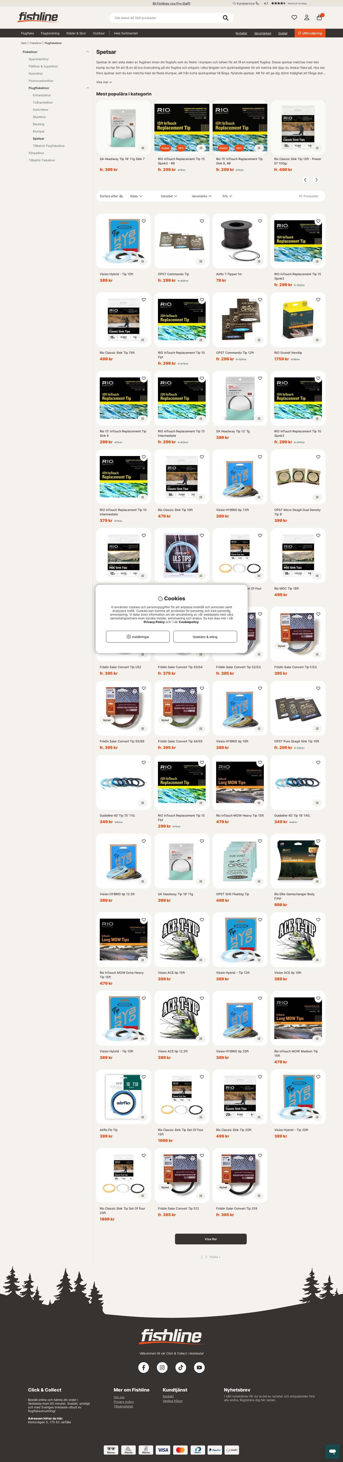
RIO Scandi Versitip (288, 352)
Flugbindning (50, 33)
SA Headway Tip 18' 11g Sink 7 (122, 159)
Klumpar (39, 131)
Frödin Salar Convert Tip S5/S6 (122, 741)
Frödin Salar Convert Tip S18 (236, 1208)
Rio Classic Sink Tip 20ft (233, 1130)
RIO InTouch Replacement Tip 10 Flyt (181, 355)
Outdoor (99, 33)
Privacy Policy (154, 622)
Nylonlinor (36, 73)
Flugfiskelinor (53, 43)
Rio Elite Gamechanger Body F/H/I (294, 896)
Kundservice (246, 3)
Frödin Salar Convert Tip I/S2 (120, 667)
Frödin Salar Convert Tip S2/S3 (238, 667)
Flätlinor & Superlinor (43, 66)
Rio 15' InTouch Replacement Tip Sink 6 (123, 433)
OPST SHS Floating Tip (232, 894)
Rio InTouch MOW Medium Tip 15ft (296, 1053)
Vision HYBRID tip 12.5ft (117, 894)
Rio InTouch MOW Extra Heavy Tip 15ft (122, 975)
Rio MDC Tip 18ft (286, 588)
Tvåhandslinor (43, 102)
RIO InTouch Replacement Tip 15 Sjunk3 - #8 (181, 161)
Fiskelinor (36, 43)
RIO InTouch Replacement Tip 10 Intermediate (123, 512)
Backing (38, 124)
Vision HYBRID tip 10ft (232, 741)
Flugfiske (27, 33)
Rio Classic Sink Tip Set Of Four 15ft (180, 1132)
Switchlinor (40, 109)
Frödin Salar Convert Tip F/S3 (295, 667)
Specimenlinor (39, 59)
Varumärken (262, 33)
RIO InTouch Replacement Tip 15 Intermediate (181, 433)
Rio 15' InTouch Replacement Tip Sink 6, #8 (239, 161)
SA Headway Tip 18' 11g (175, 894)
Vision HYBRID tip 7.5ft (232, 510)
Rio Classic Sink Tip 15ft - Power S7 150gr (297, 161)
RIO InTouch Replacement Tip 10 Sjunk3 (297, 433)
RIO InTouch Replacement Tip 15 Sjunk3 (297, 276)
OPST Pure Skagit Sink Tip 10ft (296, 741)
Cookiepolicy (189, 622)
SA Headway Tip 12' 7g (233, 431)
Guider (283, 33)
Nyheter (241, 33)
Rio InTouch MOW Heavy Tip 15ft (240, 815)
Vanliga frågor (173, 1401)
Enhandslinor (42, 95)
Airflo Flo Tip (109, 1130)
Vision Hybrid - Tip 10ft (116, 1051)
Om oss (119, 1397)
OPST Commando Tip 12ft (235, 352)
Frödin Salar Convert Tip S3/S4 (180, 667)
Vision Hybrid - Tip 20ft (291, 1130)
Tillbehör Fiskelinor (42, 160)
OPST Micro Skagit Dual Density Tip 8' (297, 512)
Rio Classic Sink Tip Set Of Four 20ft (122, 1211)
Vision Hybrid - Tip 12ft (233, 972)
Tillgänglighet (123, 1406)
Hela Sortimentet (126, 33)
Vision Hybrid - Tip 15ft (116, 274)
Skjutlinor (39, 117)
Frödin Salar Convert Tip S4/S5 (180, 741)
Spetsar (38, 138)
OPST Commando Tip (173, 274)
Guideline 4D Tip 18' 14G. (292, 815)
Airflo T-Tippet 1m (229, 274)
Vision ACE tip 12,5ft (173, 1051)
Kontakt (168, 1396)
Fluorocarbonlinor (41, 81)
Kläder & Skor (76, 33)
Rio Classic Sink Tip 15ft (117, 352)
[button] (293, 3)
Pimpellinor (36, 153)
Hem (24, 43)
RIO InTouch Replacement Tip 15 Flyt (181, 818)
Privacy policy (124, 1402)
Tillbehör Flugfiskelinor (49, 146)
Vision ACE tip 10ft (287, 972)
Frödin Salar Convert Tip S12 (178, 1208)
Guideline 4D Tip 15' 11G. (117, 815)
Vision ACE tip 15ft (171, 972)
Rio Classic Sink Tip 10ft (175, 510)
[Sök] (171, 18)
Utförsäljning (310, 33)
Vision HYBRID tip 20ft (232, 1051)
